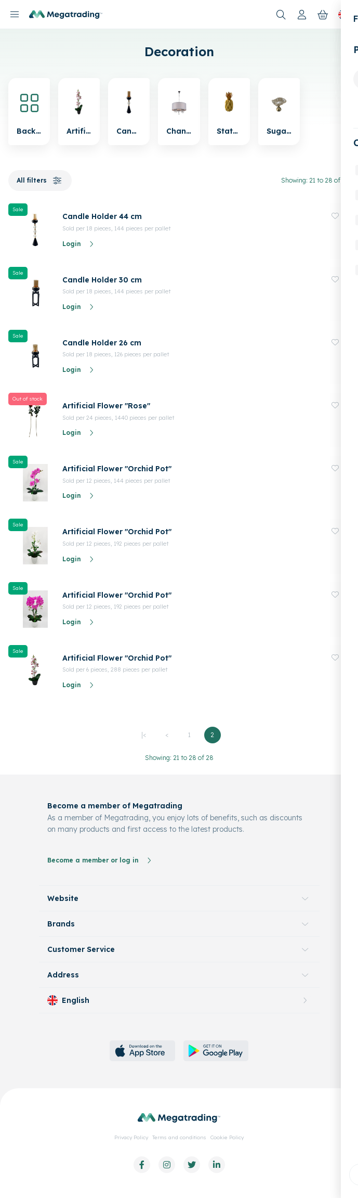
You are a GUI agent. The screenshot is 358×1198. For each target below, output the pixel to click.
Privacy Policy (131, 1137)
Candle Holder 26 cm (101, 342)
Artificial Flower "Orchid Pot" (116, 468)
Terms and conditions (179, 1137)
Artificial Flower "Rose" (106, 405)
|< (143, 735)
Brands (61, 924)
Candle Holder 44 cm (102, 216)
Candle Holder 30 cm (102, 280)
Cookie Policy (227, 1137)
